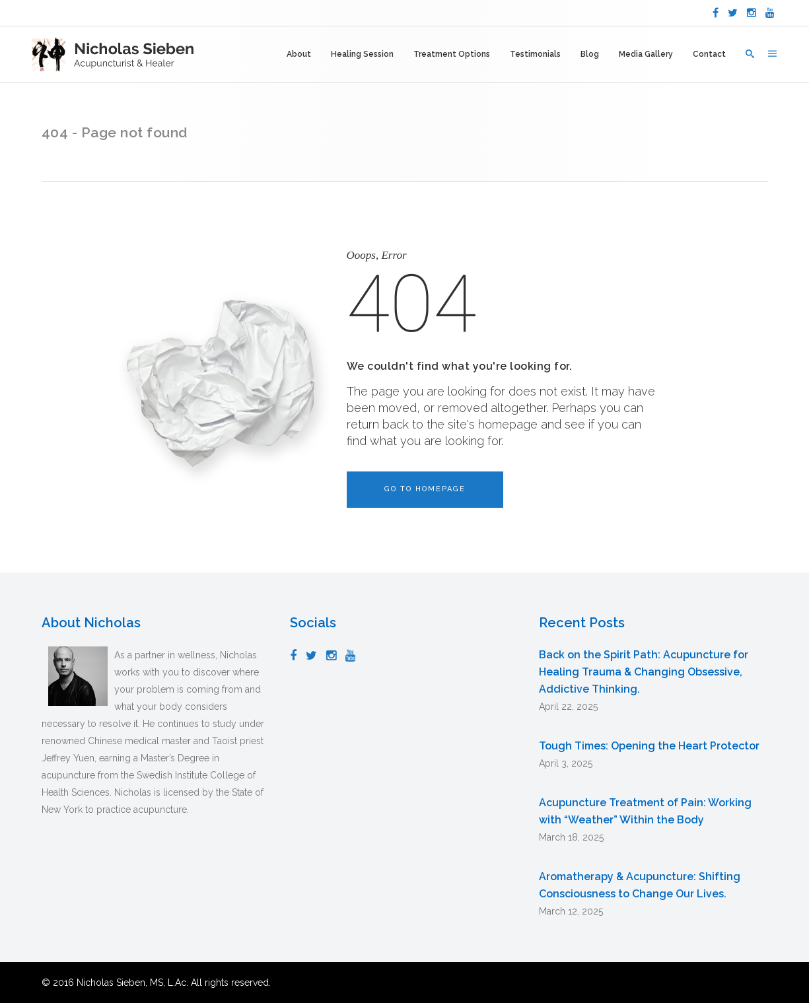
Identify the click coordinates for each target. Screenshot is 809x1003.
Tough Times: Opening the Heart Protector (649, 746)
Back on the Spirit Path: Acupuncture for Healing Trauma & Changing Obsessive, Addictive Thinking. (643, 671)
